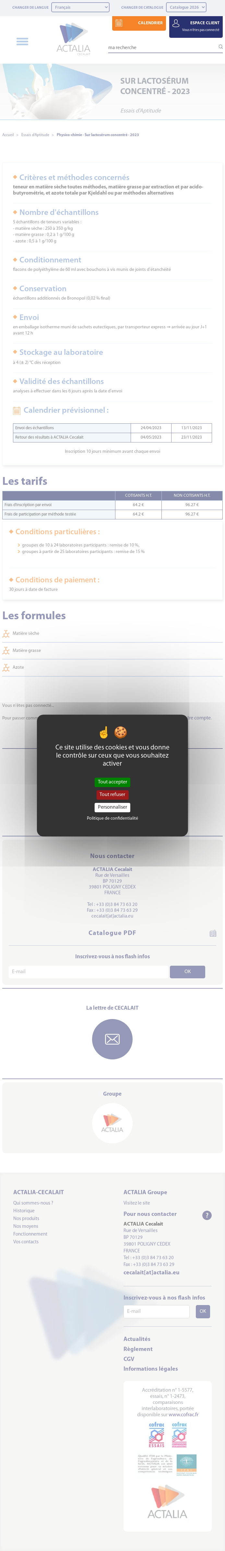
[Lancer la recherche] (218, 47)
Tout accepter (112, 782)
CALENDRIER (150, 23)
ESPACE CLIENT (200, 26)
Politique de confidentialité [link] (112, 818)
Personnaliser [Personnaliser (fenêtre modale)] (112, 807)
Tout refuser (112, 794)
